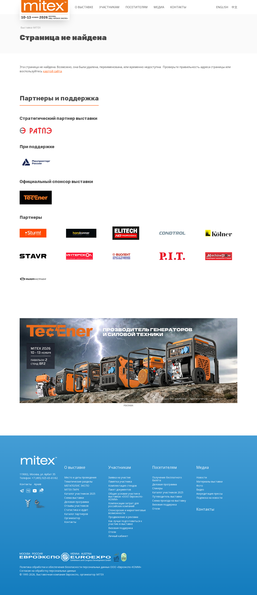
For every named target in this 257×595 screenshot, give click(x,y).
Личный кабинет (118, 536)
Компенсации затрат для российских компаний (123, 505)
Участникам (109, 7)
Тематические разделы (78, 481)
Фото (199, 485)
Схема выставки (74, 497)
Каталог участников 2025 (79, 493)
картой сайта (52, 71)
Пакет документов (119, 489)
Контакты (178, 7)
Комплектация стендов (122, 485)
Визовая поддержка (120, 528)
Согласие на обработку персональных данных (48, 570)
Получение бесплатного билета (167, 479)
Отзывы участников (76, 505)
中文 (234, 7)
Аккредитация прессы (209, 493)
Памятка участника (120, 481)
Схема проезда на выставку (169, 500)
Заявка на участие (119, 477)
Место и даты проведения (80, 477)
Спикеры (157, 488)
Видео (200, 489)
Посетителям (136, 7)
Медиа (159, 7)
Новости (201, 477)
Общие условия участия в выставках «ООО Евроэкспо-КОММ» (125, 496)
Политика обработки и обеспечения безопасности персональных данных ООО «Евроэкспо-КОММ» (80, 567)
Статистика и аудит (76, 510)
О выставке (84, 7)
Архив (37, 484)
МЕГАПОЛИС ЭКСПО (76, 485)
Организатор (72, 518)
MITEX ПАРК (71, 489)
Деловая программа (76, 501)
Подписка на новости (209, 497)
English (222, 7)
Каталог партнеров (76, 514)
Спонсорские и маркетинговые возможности (127, 511)
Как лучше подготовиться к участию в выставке (125, 522)
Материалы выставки (209, 481)
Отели (112, 532)
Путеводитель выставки (167, 496)
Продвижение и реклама (123, 517)
